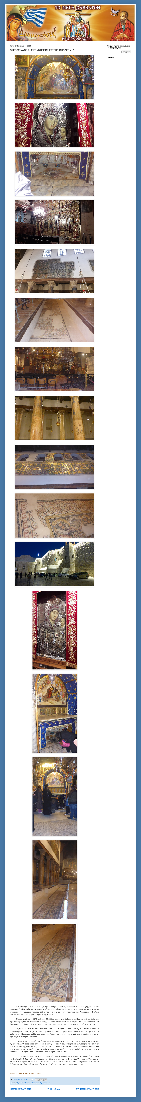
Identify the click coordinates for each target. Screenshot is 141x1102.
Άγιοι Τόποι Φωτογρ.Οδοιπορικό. (28, 1083)
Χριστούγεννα (45, 1083)
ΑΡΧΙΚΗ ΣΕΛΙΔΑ (53, 1089)
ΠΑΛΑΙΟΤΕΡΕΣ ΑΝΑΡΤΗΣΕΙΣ (87, 1089)
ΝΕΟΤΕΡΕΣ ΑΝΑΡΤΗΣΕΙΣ (20, 1089)
